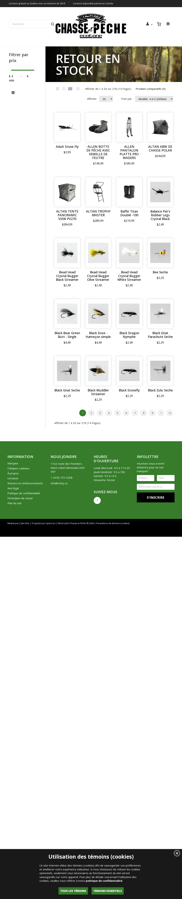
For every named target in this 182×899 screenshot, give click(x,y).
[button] (177, 853)
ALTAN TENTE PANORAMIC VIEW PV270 (67, 272)
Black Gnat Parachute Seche (67, 560)
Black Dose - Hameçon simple (98, 502)
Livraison (12, 753)
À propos (13, 748)
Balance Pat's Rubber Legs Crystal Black (98, 329)
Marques (12, 738)
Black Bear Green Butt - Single (67, 502)
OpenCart (50, 798)
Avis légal (13, 763)
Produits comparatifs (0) (150, 89)
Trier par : (127, 98)
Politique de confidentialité (23, 768)
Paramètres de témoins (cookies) (112, 798)
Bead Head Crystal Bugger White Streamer (129, 390)
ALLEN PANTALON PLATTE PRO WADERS (129, 152)
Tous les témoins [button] (73, 891)
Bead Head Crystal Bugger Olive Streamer (98, 390)
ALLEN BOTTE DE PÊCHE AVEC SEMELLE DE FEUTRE (98, 152)
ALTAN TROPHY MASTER (98, 270)
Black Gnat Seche (67, 615)
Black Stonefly (129, 615)
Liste (78, 89)
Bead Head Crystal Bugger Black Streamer (67, 390)
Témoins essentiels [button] (107, 891)
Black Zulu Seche (129, 669)
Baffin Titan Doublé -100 (129, 270)
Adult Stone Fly (67, 146)
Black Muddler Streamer (98, 617)
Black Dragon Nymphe (129, 502)
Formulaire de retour (20, 773)
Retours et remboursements (25, 758)
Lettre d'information (164, 807)
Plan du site (14, 777)
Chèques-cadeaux (18, 743)
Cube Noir (24, 798)
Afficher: (92, 98)
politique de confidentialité (104, 880)
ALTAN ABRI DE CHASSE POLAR (67, 213)
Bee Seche (67, 447)
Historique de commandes (109, 807)
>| (169, 687)
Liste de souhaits (138, 807)
